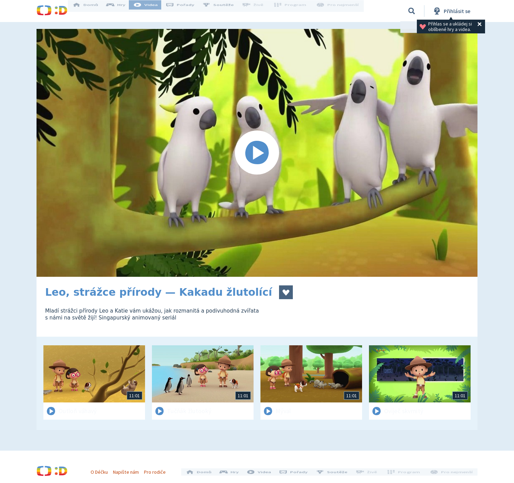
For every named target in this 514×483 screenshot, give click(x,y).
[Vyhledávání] (411, 11)
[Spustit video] (257, 153)
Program (293, 11)
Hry (122, 11)
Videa (152, 11)
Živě (259, 11)
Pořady (187, 11)
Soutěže (224, 11)
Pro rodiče (158, 468)
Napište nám (129, 468)
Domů (92, 11)
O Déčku (102, 468)
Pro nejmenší (339, 11)
